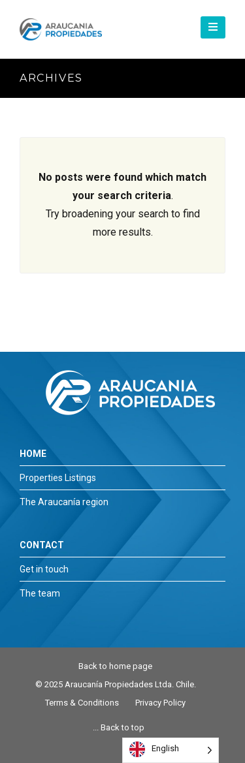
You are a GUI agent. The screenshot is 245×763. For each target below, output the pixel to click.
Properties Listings (58, 478)
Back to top (122, 727)
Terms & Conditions (82, 703)
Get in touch (44, 569)
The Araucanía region (64, 502)
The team (40, 593)
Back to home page (115, 666)
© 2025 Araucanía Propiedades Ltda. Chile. (115, 684)
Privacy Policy (160, 703)
